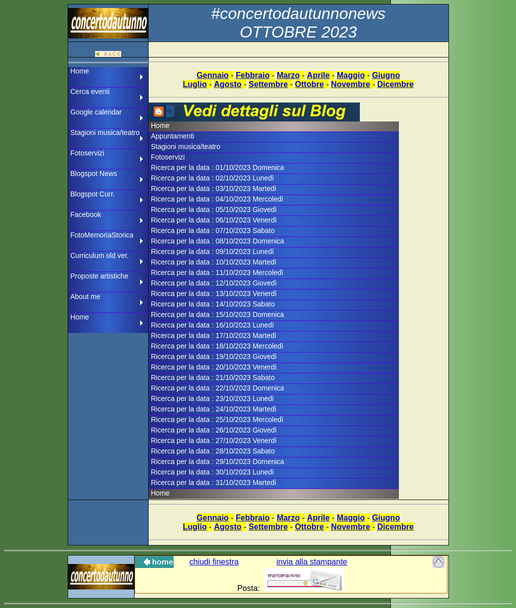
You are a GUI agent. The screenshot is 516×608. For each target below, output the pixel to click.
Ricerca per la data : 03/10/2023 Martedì (214, 188)
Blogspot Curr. (93, 194)
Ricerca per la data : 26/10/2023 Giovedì (214, 430)
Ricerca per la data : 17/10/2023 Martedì (214, 336)
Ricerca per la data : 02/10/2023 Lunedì (212, 178)
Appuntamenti (172, 136)
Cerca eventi (90, 92)
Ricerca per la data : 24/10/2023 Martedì (214, 409)
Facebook (86, 214)
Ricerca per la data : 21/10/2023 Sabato (213, 378)
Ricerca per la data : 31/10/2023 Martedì (214, 482)
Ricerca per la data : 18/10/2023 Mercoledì (217, 346)
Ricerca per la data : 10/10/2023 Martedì (214, 262)
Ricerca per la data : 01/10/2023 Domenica (217, 168)
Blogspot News (94, 174)
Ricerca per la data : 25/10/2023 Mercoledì (217, 420)
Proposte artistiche (100, 276)
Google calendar (96, 112)
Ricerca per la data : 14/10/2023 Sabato (213, 304)
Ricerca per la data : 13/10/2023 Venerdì (214, 294)
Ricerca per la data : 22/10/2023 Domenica (217, 388)
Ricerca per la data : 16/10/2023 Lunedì (212, 325)
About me (86, 296)
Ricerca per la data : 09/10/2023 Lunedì (212, 252)
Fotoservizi (88, 153)
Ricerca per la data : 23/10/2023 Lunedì (212, 398)
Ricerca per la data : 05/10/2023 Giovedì (214, 210)
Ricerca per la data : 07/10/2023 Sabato (213, 230)
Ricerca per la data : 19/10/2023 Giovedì (214, 356)
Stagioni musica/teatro (105, 132)
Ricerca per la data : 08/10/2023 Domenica (217, 241)
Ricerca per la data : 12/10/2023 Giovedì (214, 283)
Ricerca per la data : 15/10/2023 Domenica (217, 314)
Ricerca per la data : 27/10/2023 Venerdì (214, 440)
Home (80, 71)
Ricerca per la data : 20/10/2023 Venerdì (214, 367)
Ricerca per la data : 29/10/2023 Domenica (217, 462)
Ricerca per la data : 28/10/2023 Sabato (213, 451)
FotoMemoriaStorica (102, 235)
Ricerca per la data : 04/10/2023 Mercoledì (217, 199)
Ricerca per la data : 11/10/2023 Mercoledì (217, 272)
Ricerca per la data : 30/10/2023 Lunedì (212, 472)
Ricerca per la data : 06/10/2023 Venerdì (214, 220)
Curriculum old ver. (100, 256)
